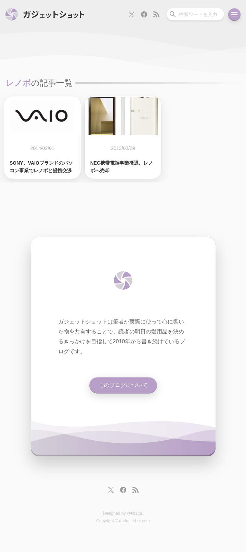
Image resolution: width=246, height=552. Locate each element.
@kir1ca (134, 513)
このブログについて (123, 385)
